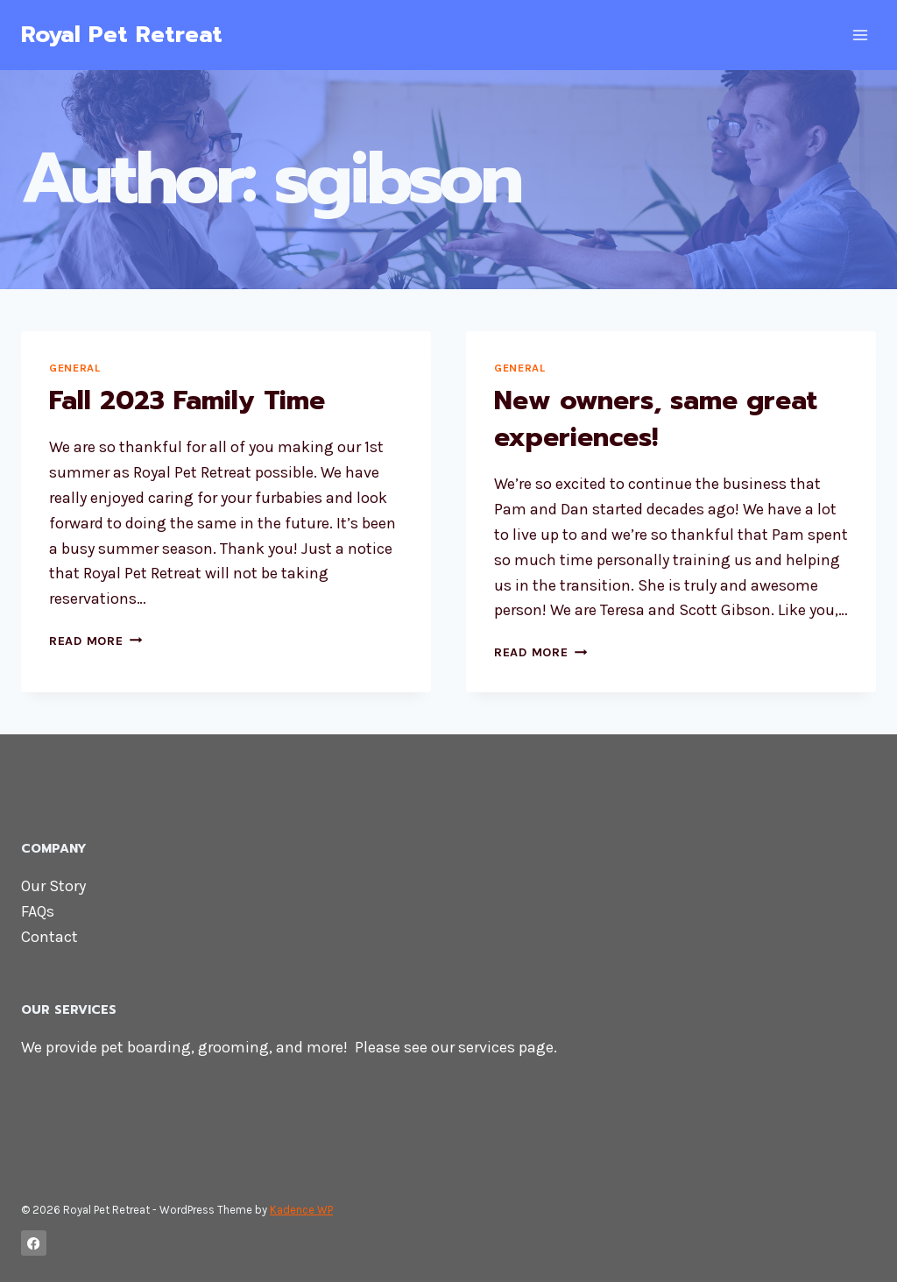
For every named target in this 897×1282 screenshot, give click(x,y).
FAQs (37, 911)
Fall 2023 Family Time (187, 400)
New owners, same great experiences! (655, 418)
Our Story (53, 886)
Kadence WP (301, 1209)
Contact (49, 936)
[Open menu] (860, 34)
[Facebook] (33, 1243)
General (74, 367)
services (486, 1047)
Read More (95, 641)
